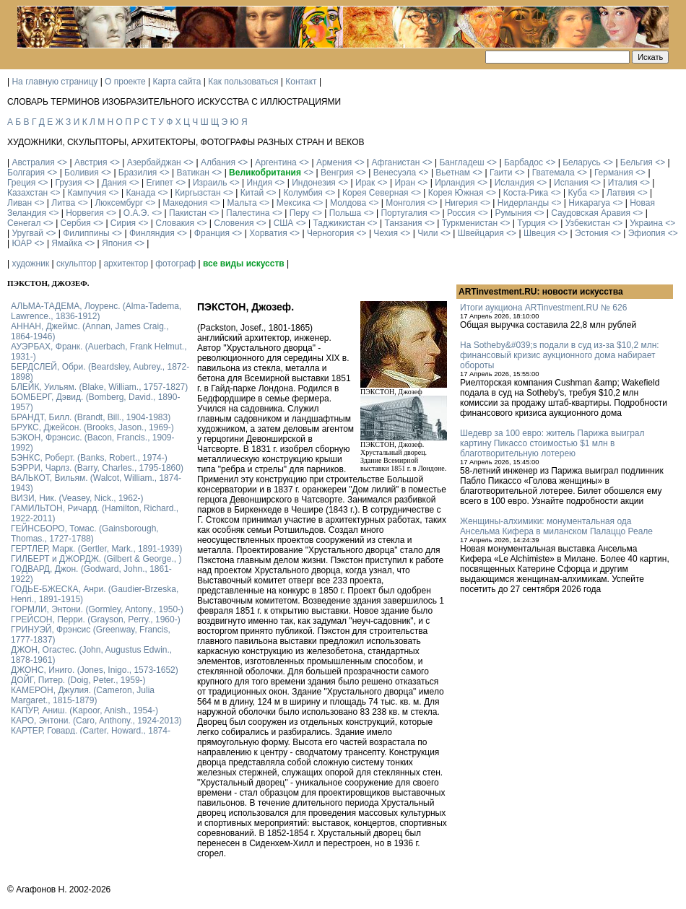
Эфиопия (647, 233)
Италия (623, 183)
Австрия (91, 162)
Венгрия (337, 173)
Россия (461, 213)
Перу (300, 213)
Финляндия (152, 233)
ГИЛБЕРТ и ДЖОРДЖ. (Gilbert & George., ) (96, 559)
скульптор (76, 263)
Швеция (539, 233)
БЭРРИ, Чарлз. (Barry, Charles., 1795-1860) (97, 468)
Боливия (81, 173)
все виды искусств (244, 263)
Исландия (514, 183)
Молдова (348, 203)
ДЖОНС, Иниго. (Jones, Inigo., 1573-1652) (94, 670)
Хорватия (268, 233)
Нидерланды (523, 203)
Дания (114, 183)
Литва (63, 203)
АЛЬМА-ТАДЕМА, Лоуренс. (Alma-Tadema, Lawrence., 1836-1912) (96, 311)
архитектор (125, 263)
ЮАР (22, 243)
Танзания (403, 223)
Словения (233, 223)
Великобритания (265, 173)
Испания (571, 183)
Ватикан (193, 173)
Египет (159, 183)
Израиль (210, 183)
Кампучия (86, 193)
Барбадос (523, 162)
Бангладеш (461, 162)
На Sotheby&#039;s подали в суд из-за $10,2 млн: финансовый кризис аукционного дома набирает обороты (559, 355)
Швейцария (481, 233)
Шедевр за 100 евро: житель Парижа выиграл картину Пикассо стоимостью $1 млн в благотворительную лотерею (552, 443)
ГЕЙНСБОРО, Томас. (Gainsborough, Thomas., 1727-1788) (85, 533)
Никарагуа (589, 203)
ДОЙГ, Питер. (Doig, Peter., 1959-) (78, 680)
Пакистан (188, 213)
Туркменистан (470, 223)
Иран (404, 183)
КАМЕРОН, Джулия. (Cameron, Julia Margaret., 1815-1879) (83, 695)
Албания (218, 162)
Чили (427, 233)
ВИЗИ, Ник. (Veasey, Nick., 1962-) (77, 498)
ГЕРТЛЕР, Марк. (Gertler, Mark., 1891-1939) (96, 549)
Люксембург (119, 203)
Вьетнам (452, 173)
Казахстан (27, 193)
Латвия (621, 193)
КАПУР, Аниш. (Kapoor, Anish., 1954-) (84, 710)
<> (62, 162)
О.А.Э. (136, 213)
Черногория (330, 233)
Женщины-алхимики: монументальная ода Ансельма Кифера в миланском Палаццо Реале (556, 526)
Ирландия (454, 183)
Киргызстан (197, 193)
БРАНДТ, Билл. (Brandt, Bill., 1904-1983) (90, 417)
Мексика (294, 203)
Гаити (501, 173)
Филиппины (86, 233)
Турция (531, 223)
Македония (184, 203)
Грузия (68, 183)
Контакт (300, 82)
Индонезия (314, 183)
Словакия (174, 223)
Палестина (247, 213)
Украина (646, 223)
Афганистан (395, 162)
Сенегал (23, 223)
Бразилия (137, 173)
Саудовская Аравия (590, 213)
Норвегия (85, 213)
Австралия (33, 162)
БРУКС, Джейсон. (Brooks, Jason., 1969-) (92, 427)
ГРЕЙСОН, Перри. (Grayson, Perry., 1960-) (96, 619)
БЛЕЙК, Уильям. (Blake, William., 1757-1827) (99, 387)
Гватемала (553, 173)
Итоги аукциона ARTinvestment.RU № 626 (543, 308)
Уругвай (27, 233)
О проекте (125, 82)
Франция (212, 233)
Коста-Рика (526, 193)
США (284, 223)
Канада (140, 193)
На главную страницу (54, 82)
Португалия (404, 213)
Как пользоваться (243, 82)
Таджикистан (339, 223)
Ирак (365, 183)
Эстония (592, 233)
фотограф (175, 263)
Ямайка (66, 243)
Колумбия (302, 193)
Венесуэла (394, 173)
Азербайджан (154, 162)
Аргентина (276, 162)
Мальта (241, 203)
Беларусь (581, 162)
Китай (252, 193)
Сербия (76, 223)
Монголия (405, 203)
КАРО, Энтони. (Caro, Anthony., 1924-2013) (96, 721)
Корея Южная (456, 193)
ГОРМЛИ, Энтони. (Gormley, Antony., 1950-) (97, 609)
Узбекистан (587, 223)
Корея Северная (375, 193)
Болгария (26, 173)
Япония (117, 243)
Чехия (385, 233)
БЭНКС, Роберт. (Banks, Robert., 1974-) (89, 458)
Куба (577, 193)
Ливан (19, 203)
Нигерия (461, 203)
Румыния (513, 213)
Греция (21, 183)
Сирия (123, 223)
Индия (259, 183)
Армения (334, 162)
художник (30, 263)
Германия (613, 173)
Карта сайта (177, 82)
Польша (345, 213)
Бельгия (636, 162)
